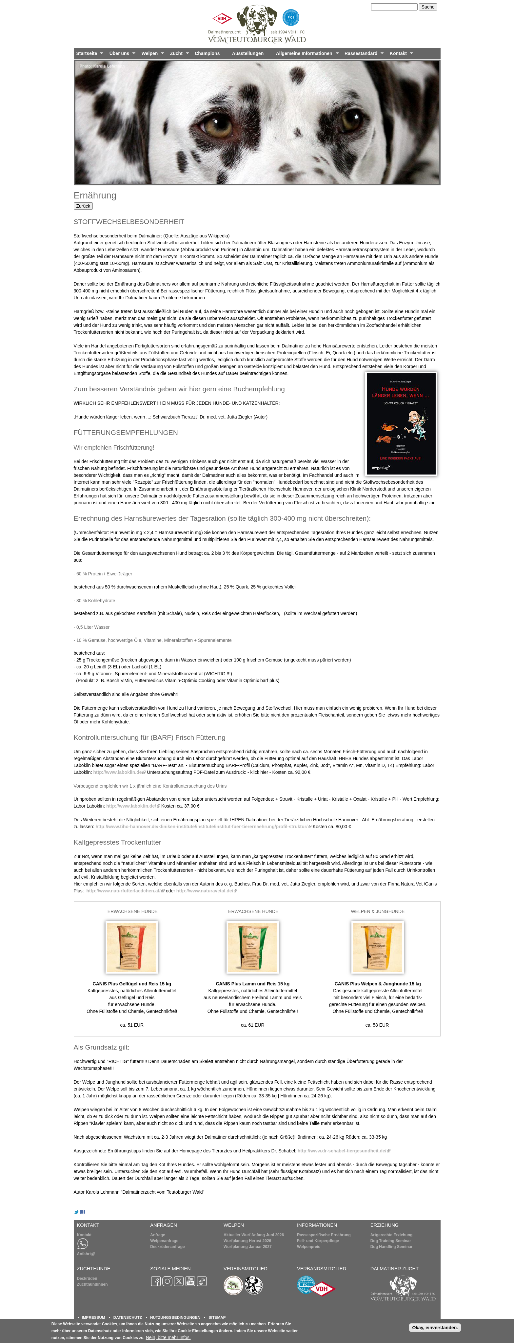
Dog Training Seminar (390, 1241)
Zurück (83, 206)
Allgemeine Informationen (306, 55)
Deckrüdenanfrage (167, 1246)
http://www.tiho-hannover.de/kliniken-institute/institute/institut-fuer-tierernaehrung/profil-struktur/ (203, 826)
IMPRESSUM (93, 1317)
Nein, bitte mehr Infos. (168, 1337)
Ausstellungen (248, 53)
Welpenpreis (308, 1246)
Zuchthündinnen (92, 1284)
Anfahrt (86, 1254)
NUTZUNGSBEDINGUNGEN (175, 1317)
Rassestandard (363, 55)
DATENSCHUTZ (127, 1317)
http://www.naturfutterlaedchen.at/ (125, 890)
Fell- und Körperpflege (318, 1241)
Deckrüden (87, 1278)
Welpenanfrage (164, 1241)
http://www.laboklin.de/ (133, 806)
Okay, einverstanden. (435, 1327)
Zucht (178, 55)
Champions (207, 53)
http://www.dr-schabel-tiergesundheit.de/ (344, 1150)
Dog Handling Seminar (391, 1246)
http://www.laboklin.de (119, 772)
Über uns (121, 55)
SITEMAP (217, 1317)
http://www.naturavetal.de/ (206, 890)
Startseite (89, 55)
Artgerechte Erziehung (391, 1235)
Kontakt (400, 55)
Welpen (151, 55)
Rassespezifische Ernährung (324, 1235)
